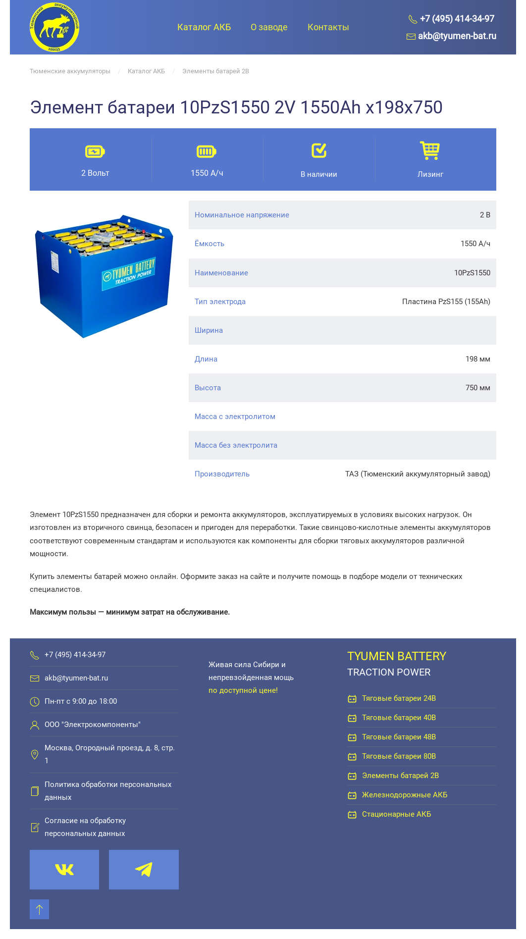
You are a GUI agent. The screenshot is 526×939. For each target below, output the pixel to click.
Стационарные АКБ (396, 814)
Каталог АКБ (204, 27)
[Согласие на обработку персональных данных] (35, 827)
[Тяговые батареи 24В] (352, 698)
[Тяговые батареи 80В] (352, 756)
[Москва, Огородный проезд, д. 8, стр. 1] (35, 754)
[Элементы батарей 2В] (352, 775)
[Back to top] (39, 909)
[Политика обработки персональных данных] (35, 790)
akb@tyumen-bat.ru (76, 678)
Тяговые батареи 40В (399, 717)
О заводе (269, 27)
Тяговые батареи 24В (399, 698)
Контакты (328, 27)
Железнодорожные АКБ (404, 794)
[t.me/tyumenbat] (143, 869)
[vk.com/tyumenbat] (64, 869)
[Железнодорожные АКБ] (352, 794)
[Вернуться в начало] (54, 27)
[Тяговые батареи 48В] (352, 736)
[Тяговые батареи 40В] (352, 717)
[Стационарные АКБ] (352, 814)
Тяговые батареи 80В (399, 756)
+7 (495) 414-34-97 (75, 654)
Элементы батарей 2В (215, 71)
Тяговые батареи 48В (399, 736)
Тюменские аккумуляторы (70, 71)
